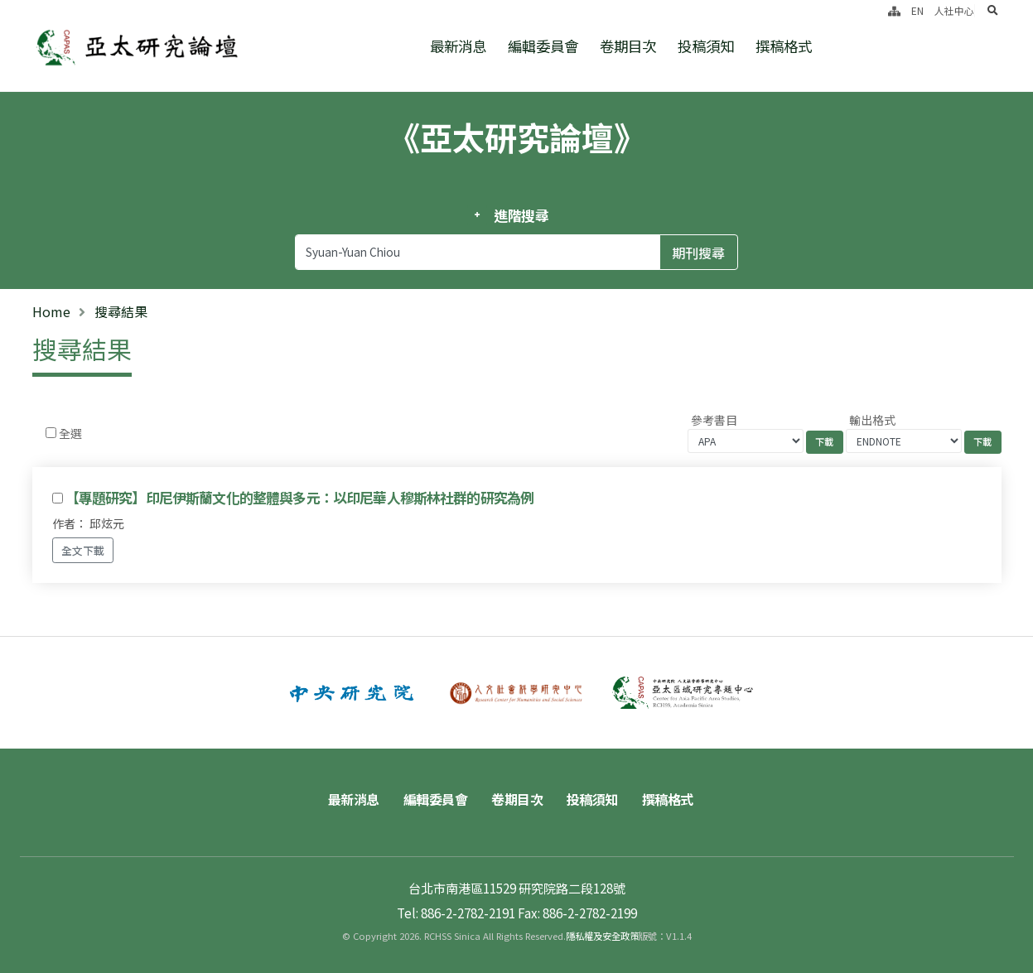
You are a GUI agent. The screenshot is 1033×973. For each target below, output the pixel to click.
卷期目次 (628, 46)
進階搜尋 (521, 215)
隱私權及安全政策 (602, 935)
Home (51, 311)
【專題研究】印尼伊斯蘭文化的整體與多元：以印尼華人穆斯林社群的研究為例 (299, 498)
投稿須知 (706, 46)
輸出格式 (872, 420)
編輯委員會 (543, 46)
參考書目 (714, 420)
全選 (70, 433)
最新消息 (458, 46)
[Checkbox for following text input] (51, 432)
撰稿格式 (783, 46)
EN (917, 10)
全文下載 (82, 550)
